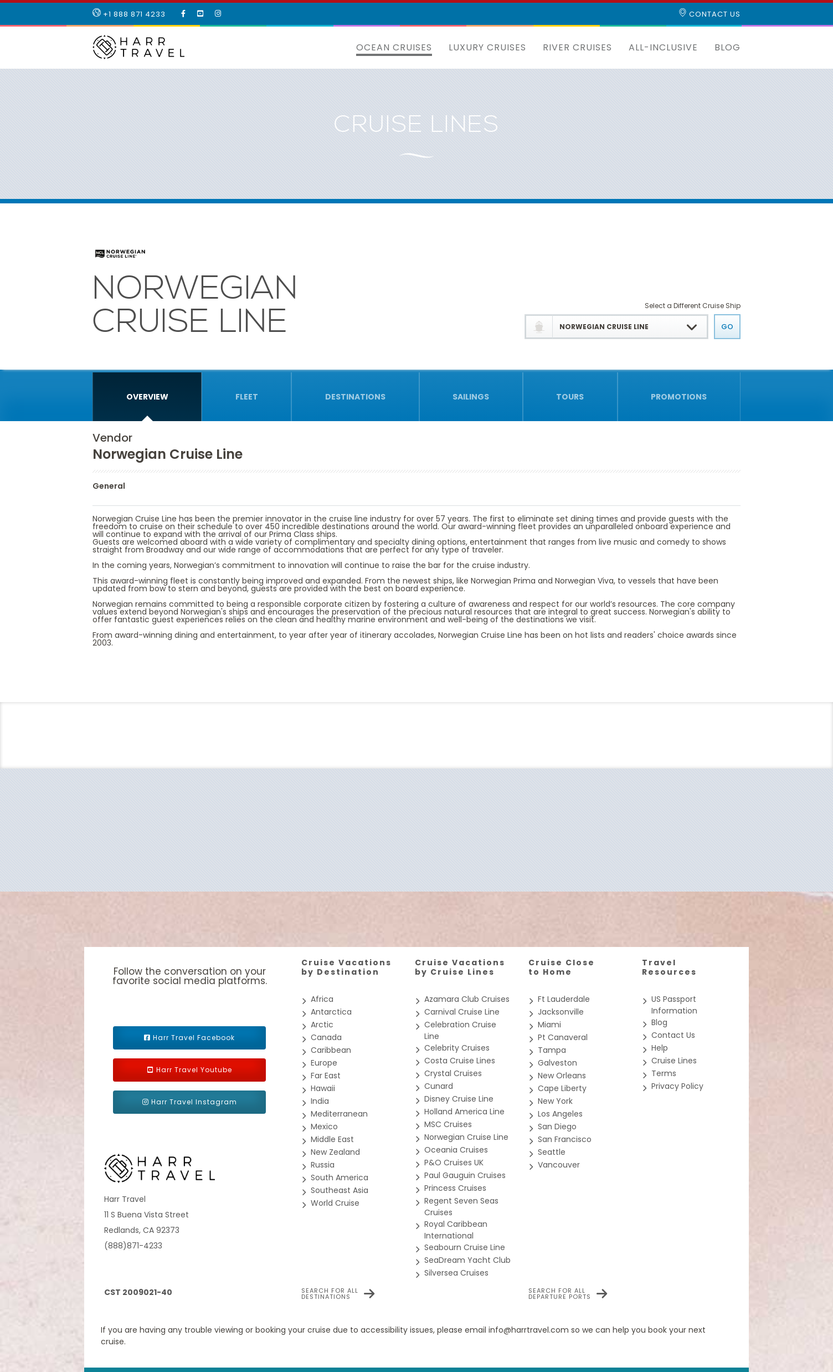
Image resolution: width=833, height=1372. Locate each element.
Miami (549, 1024)
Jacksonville (561, 1011)
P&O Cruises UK (454, 1162)
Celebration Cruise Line (460, 1030)
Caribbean (331, 1050)
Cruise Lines (674, 1060)
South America (339, 1177)
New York (555, 1101)
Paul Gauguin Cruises (465, 1175)
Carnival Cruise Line (462, 1011)
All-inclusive (663, 47)
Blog (727, 47)
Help (659, 1047)
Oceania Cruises (456, 1149)
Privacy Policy (677, 1086)
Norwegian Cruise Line (466, 1137)
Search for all (329, 1294)
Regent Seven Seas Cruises (461, 1206)
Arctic (322, 1024)
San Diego (557, 1126)
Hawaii (323, 1088)
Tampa (552, 1050)
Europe (324, 1062)
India (320, 1101)
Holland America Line (464, 1111)
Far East (326, 1075)
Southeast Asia (339, 1190)
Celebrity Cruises (457, 1047)
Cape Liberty (562, 1088)
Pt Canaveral (563, 1037)
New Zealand (335, 1152)
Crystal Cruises (453, 1073)
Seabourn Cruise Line (464, 1247)
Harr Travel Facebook (194, 1037)
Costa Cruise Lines (459, 1060)
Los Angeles (560, 1113)
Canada (326, 1037)
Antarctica (331, 1011)
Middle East (332, 1139)
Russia (323, 1164)
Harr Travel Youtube (194, 1069)
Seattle (551, 1152)
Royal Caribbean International (455, 1230)
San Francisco (565, 1139)
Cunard (438, 1086)
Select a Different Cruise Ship (693, 305)
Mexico (324, 1126)
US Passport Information (674, 1005)
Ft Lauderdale (564, 999)
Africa (322, 999)
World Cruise (335, 1203)
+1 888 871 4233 (129, 13)
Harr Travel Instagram (194, 1102)
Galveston (557, 1062)
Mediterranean (339, 1113)
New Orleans (562, 1075)
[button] (339, 48)
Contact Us (709, 13)
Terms (663, 1073)
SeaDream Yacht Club (467, 1260)
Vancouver (559, 1164)
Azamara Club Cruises (467, 999)
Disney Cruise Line (458, 1098)
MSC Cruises (448, 1124)
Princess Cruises (455, 1188)
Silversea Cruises (456, 1272)
